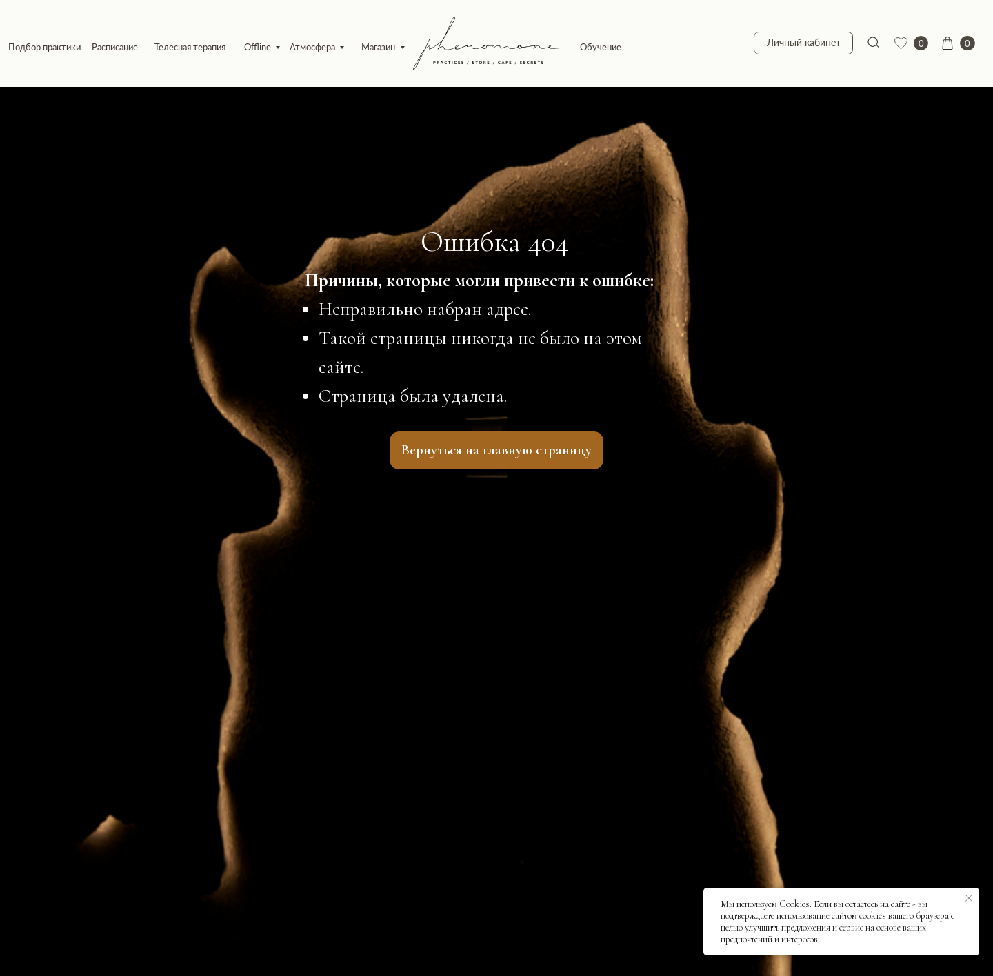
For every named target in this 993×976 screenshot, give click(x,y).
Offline (257, 46)
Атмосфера (312, 46)
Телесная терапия (189, 46)
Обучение (600, 46)
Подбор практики (44, 46)
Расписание (115, 46)
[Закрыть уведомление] (969, 898)
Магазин (378, 46)
